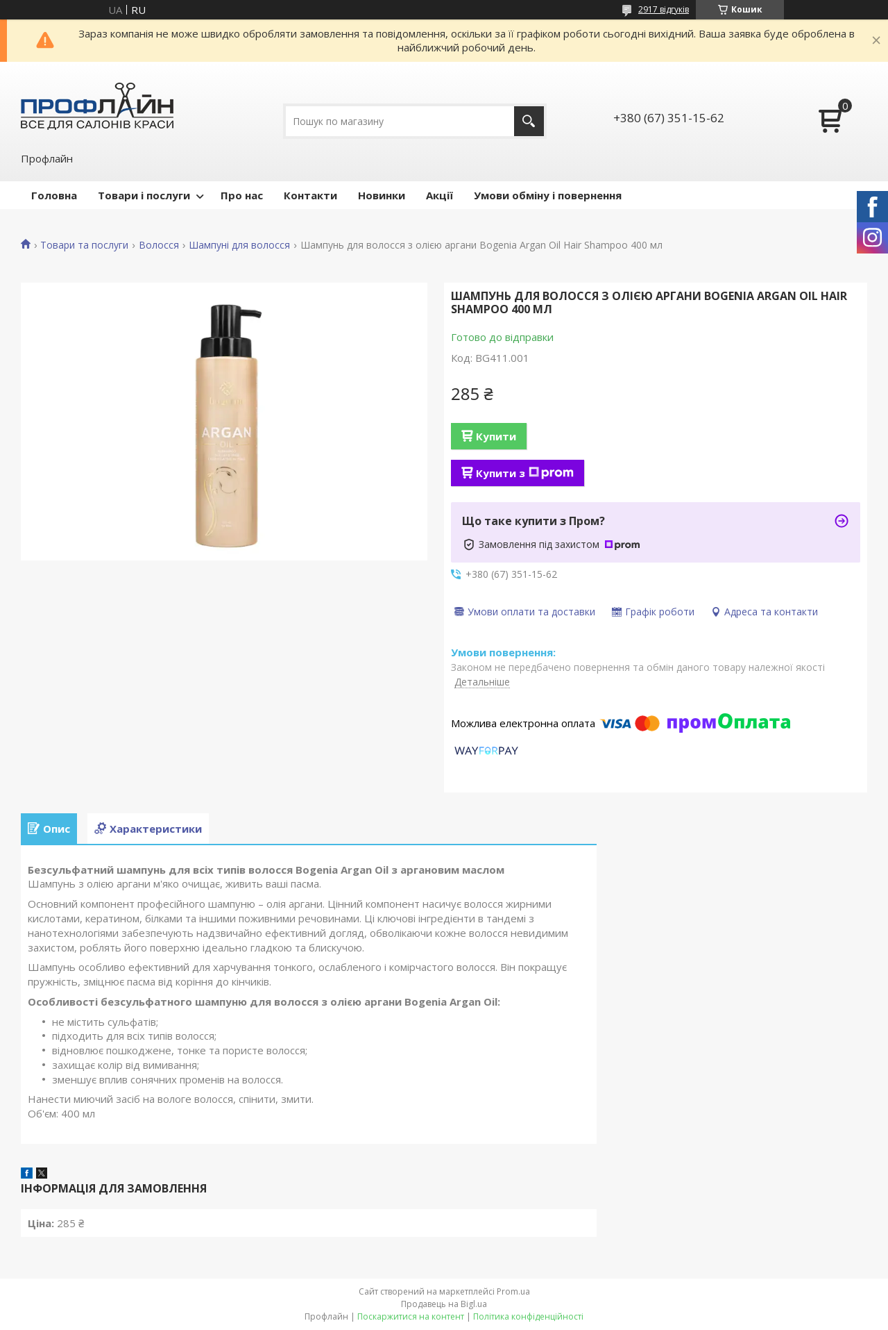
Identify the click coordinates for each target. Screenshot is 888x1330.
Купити (496, 436)
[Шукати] (529, 121)
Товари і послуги (144, 195)
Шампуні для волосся (239, 245)
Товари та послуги (84, 245)
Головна (54, 195)
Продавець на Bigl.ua (444, 1304)
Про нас (242, 195)
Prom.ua (513, 1291)
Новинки (381, 195)
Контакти (310, 195)
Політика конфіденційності (528, 1316)
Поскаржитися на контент (410, 1316)
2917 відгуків (663, 9)
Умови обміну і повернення (548, 195)
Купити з (525, 473)
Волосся (159, 245)
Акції (439, 195)
